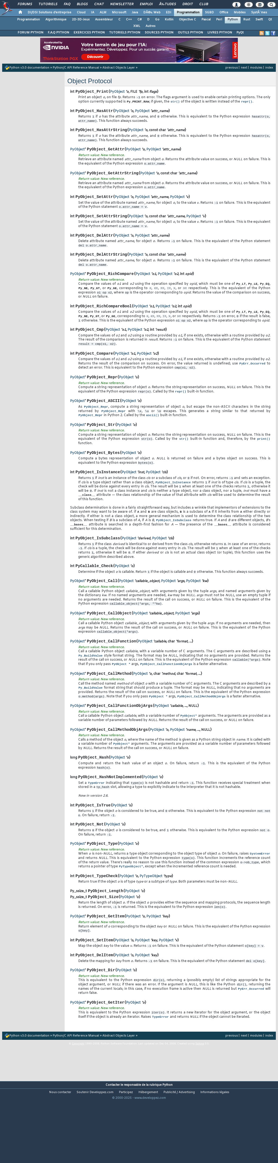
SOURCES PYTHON (159, 33)
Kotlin (169, 19)
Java (135, 12)
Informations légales (214, 1154)
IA (92, 12)
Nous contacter (60, 1154)
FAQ (67, 4)
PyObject (117, 92)
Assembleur (104, 19)
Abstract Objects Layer (118, 68)
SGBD (209, 12)
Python (233, 19)
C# (139, 19)
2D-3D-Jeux (81, 19)
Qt (270, 19)
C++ (129, 19)
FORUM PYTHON (30, 33)
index (269, 68)
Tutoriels (48, 4)
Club (203, 4)
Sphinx (199, 1105)
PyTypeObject (151, 929)
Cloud (81, 12)
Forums (25, 4)
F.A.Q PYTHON (58, 33)
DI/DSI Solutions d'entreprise (49, 12)
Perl (219, 19)
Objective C (187, 19)
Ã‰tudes (167, 4)
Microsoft (119, 12)
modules (256, 68)
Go (157, 19)
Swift (259, 19)
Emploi (146, 4)
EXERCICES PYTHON (89, 33)
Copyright (78, 1105)
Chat (99, 4)
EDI (168, 12)
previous (231, 68)
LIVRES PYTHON (219, 33)
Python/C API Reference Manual (76, 68)
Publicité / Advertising (179, 1154)
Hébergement (148, 1154)
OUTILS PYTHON (190, 33)
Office (223, 12)
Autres (151, 26)
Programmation (188, 12)
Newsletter (122, 4)
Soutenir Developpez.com (95, 1154)
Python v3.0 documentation (29, 68)
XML (136, 26)
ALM (103, 12)
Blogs (82, 4)
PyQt (240, 33)
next (244, 68)
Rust (246, 19)
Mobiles (240, 12)
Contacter (113, 1146)
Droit (187, 4)
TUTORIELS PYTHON (124, 33)
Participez (126, 1154)
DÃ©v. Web (151, 12)
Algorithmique (56, 19)
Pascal (206, 19)
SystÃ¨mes (259, 12)
